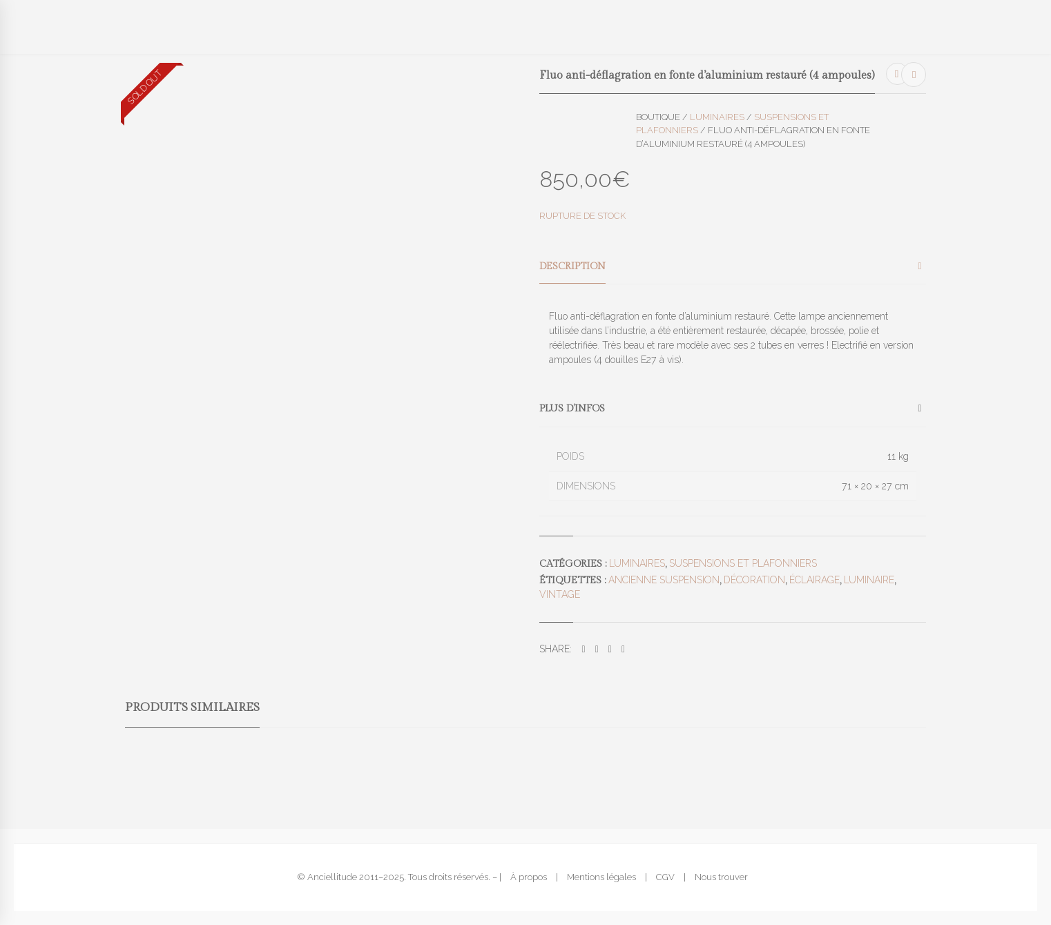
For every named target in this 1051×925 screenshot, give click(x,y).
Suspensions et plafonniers (743, 563)
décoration (754, 579)
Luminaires (717, 117)
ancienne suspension (664, 579)
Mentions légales (601, 877)
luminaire (869, 579)
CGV (665, 877)
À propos (528, 877)
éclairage (814, 579)
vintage (559, 594)
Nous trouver (721, 877)
